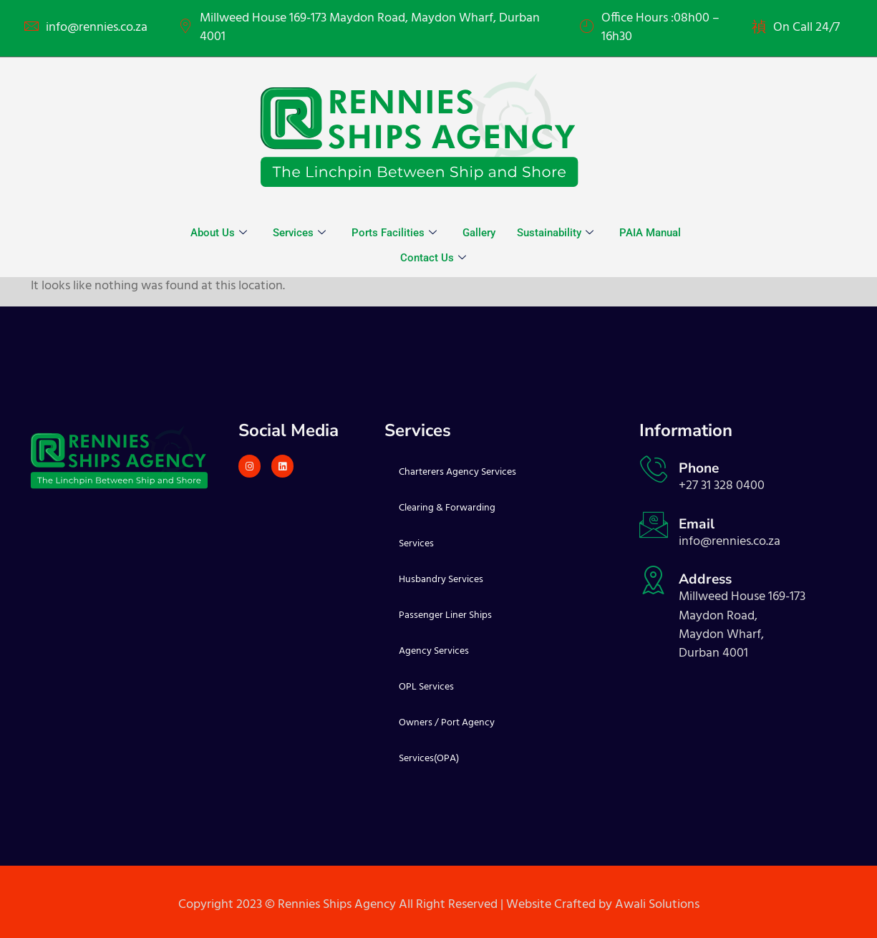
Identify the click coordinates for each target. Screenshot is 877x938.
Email (696, 524)
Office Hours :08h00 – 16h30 (660, 28)
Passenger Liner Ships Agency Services (445, 633)
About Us (218, 232)
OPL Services (426, 687)
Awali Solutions (657, 904)
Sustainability (555, 232)
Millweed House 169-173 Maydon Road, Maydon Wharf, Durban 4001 (370, 28)
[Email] (653, 525)
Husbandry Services (441, 579)
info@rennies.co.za (96, 28)
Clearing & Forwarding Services (447, 526)
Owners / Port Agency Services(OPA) (447, 741)
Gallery (478, 232)
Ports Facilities (394, 232)
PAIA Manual (650, 232)
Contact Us (433, 257)
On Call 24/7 (806, 28)
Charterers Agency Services (457, 472)
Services (299, 232)
